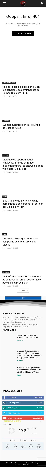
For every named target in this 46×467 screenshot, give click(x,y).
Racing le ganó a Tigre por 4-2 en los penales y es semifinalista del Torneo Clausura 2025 (21, 89)
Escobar (5, 155)
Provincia (6, 120)
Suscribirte (37, 418)
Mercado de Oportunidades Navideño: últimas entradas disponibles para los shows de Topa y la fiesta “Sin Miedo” (22, 164)
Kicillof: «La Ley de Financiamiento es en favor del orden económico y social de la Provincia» (22, 279)
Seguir (39, 403)
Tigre (5, 196)
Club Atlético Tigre (9, 82)
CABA (5, 234)
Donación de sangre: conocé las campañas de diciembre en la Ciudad (20, 241)
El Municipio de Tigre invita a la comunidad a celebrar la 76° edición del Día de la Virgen (22, 203)
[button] (4, 3)
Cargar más (23, 291)
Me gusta (38, 397)
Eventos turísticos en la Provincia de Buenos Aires (21, 126)
